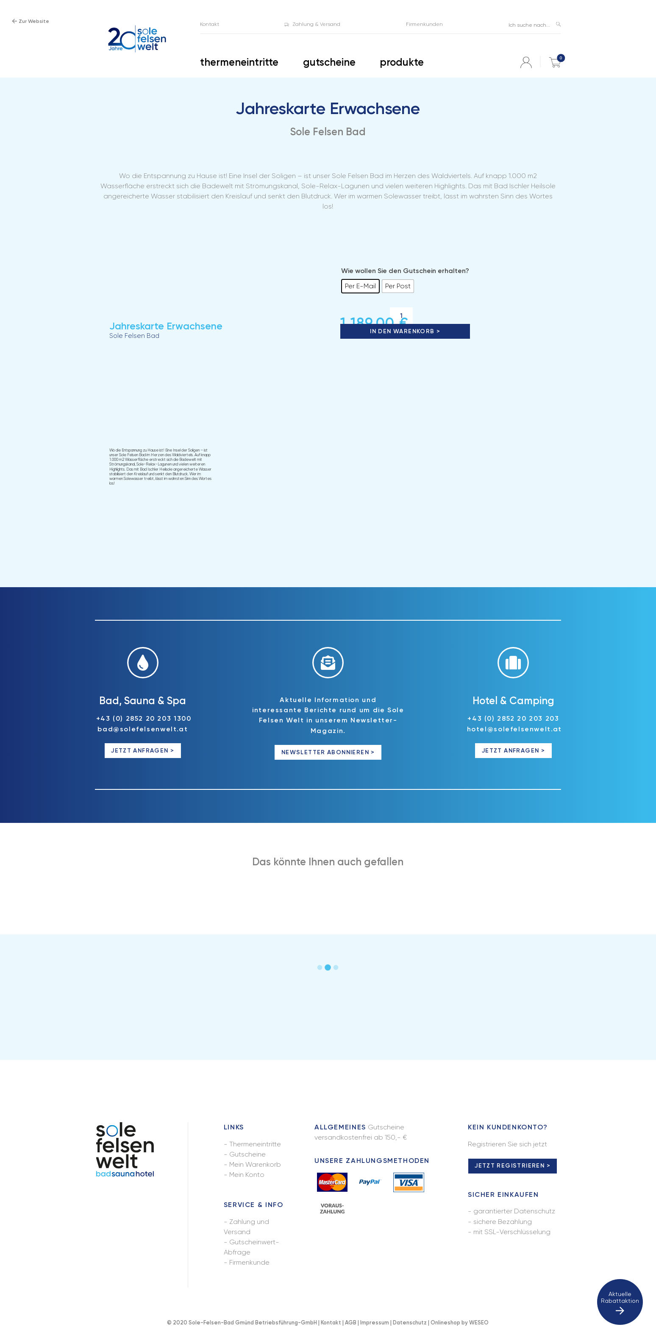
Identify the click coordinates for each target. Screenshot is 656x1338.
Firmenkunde (249, 1262)
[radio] (360, 286)
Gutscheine (247, 1154)
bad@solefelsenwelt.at (142, 729)
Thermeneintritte (255, 1144)
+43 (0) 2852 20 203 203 (513, 718)
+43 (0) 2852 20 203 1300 (144, 718)
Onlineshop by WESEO (460, 1322)
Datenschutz (410, 1322)
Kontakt (331, 1322)
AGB (350, 1322)
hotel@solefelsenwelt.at (514, 729)
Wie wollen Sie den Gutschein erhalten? (405, 271)
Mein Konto (246, 1175)
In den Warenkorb (402, 331)
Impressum (374, 1322)
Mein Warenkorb (255, 1164)
